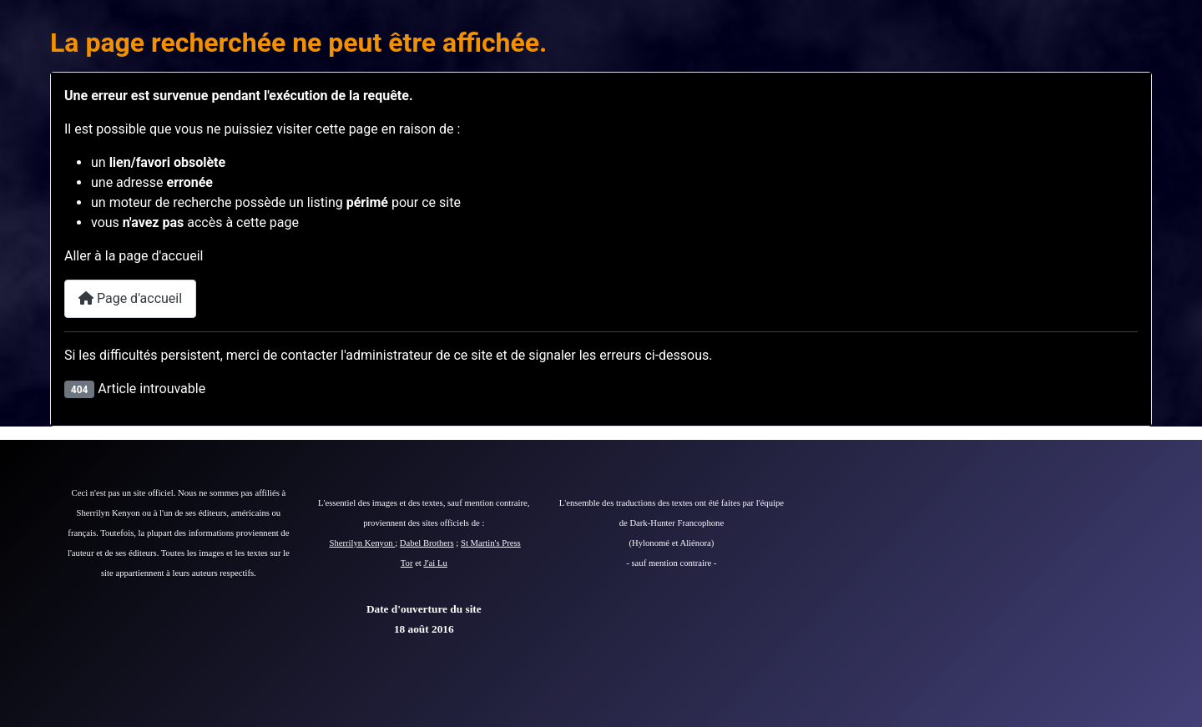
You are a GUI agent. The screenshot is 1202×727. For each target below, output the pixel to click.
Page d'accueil (130, 298)
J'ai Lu (435, 563)
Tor (407, 563)
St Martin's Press (491, 543)
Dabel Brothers (427, 543)
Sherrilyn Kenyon (363, 543)
